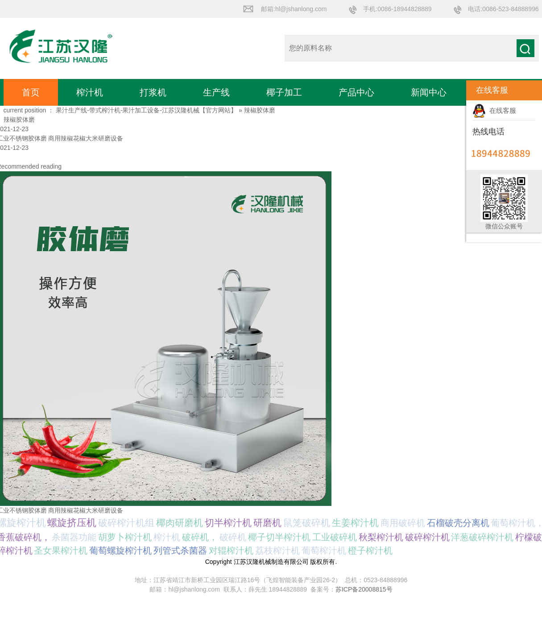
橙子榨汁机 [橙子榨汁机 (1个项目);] (370, 550)
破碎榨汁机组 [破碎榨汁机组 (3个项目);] (126, 523)
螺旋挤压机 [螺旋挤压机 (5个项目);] (71, 522)
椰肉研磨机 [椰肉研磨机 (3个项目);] (179, 523)
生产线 (216, 92)
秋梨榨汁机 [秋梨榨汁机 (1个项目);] (381, 537)
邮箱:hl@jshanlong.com (294, 8)
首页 (31, 92)
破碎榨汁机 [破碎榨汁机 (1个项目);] (427, 537)
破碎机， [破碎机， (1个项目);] (200, 537)
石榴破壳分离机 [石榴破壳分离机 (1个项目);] (458, 523)
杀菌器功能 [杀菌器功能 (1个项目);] (74, 537)
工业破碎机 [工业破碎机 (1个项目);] (334, 537)
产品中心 (356, 92)
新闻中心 (429, 92)
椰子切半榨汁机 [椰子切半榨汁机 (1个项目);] (279, 537)
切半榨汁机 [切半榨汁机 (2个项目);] (228, 523)
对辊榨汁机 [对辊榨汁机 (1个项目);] (231, 550)
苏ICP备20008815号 (364, 589)
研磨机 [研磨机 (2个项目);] (267, 523)
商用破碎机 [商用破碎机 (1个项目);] (403, 523)
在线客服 (494, 110)
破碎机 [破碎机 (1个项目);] (232, 537)
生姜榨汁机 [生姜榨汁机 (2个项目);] (355, 523)
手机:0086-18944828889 (397, 8)
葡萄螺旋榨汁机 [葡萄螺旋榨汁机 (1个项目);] (120, 550)
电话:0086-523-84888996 (503, 8)
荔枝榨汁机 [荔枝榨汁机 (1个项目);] (277, 550)
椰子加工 (284, 92)
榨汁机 (89, 92)
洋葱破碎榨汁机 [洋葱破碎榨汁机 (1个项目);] (482, 537)
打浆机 (153, 92)
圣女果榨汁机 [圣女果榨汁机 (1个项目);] (60, 550)
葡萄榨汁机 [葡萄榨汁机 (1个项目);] (324, 550)
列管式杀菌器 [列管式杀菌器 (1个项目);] (180, 550)
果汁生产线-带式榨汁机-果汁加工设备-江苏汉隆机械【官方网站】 (146, 110)
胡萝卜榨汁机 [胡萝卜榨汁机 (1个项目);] (125, 537)
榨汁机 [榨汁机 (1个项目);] (166, 537)
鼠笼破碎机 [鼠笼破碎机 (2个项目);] (306, 523)
